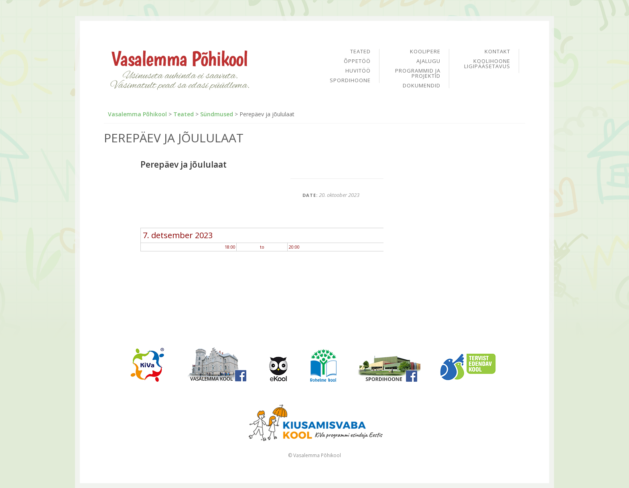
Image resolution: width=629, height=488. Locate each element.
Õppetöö (357, 62)
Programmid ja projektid (417, 73)
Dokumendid (421, 85)
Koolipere (425, 52)
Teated (360, 52)
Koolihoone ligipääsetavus (487, 64)
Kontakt (497, 52)
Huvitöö (358, 71)
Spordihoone (350, 80)
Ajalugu (428, 62)
